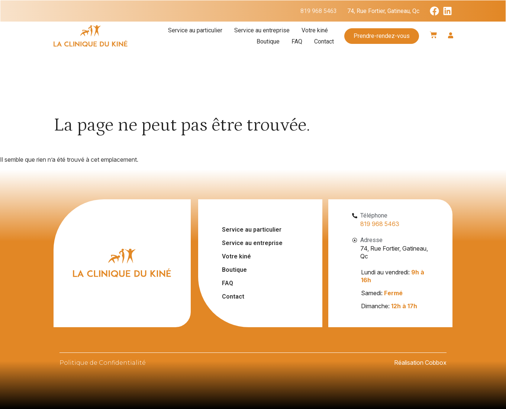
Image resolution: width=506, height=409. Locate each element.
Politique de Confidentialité (102, 362)
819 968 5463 (318, 11)
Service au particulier (195, 30)
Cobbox (436, 362)
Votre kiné (315, 30)
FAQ (296, 41)
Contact (324, 41)
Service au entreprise (262, 30)
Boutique (268, 41)
